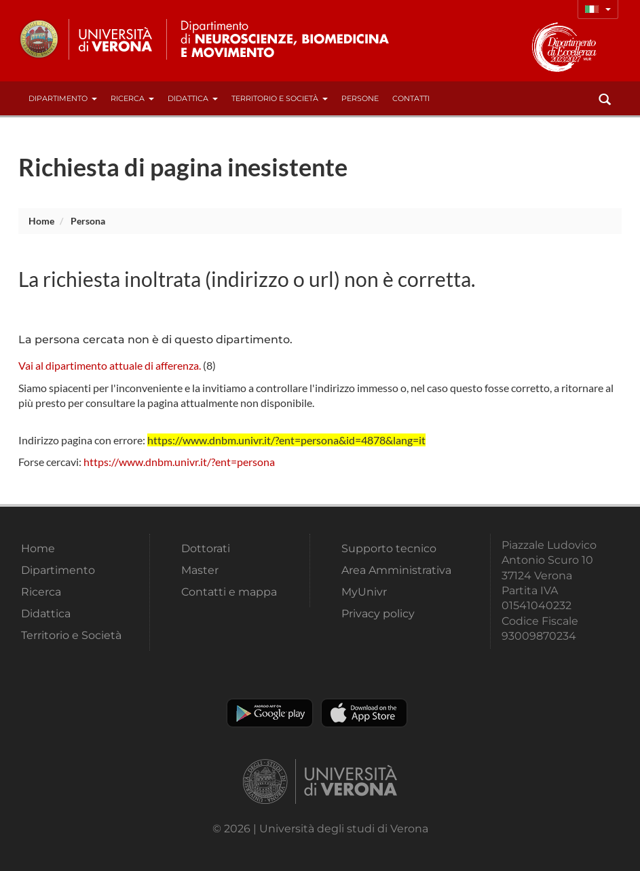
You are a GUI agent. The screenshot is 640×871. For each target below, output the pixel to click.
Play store (269, 713)
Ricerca (132, 98)
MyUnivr (364, 591)
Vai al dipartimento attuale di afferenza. (109, 365)
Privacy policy (378, 613)
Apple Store (364, 713)
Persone (360, 98)
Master (200, 570)
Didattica (193, 98)
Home (41, 221)
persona (88, 221)
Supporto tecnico (388, 548)
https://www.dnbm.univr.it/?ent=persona (179, 461)
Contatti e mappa (229, 591)
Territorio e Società (279, 98)
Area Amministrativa (396, 570)
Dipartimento (63, 98)
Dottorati (205, 548)
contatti (411, 98)
